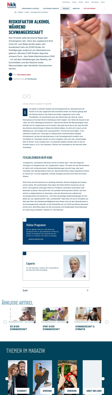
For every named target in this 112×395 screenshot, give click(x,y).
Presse (103, 2)
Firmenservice (66, 2)
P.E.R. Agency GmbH (24, 74)
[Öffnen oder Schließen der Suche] (101, 8)
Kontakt (81, 2)
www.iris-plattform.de (34, 239)
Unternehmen (95, 2)
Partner (87, 2)
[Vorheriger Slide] (5, 322)
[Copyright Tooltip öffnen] (111, 87)
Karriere (74, 2)
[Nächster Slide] (106, 322)
